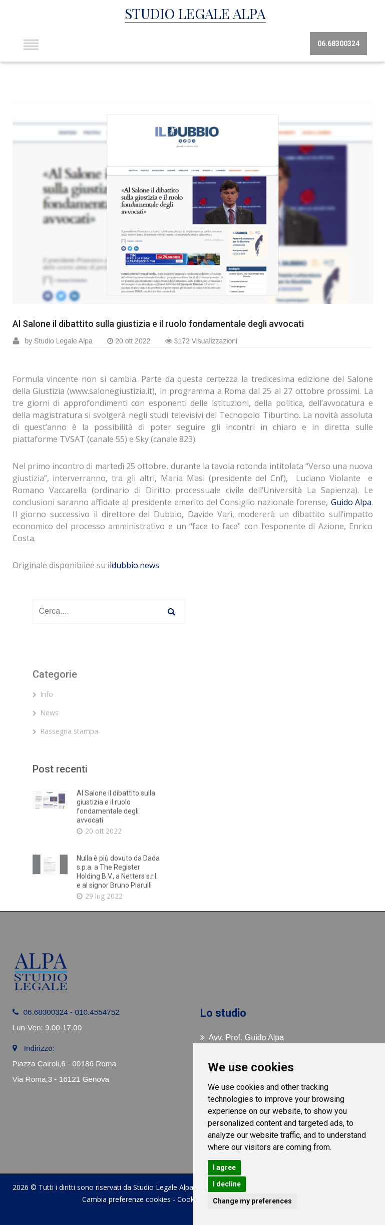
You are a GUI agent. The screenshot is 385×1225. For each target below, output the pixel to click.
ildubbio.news (133, 565)
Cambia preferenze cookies (126, 1199)
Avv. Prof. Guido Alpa (242, 1037)
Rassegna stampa (65, 757)
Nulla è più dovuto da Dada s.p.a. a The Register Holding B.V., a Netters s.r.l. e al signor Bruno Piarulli (118, 928)
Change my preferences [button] (252, 1201)
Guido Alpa (351, 502)
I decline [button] (227, 1184)
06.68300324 (338, 44)
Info (43, 720)
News (46, 739)
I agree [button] (224, 1167)
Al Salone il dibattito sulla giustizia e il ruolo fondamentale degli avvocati (158, 324)
